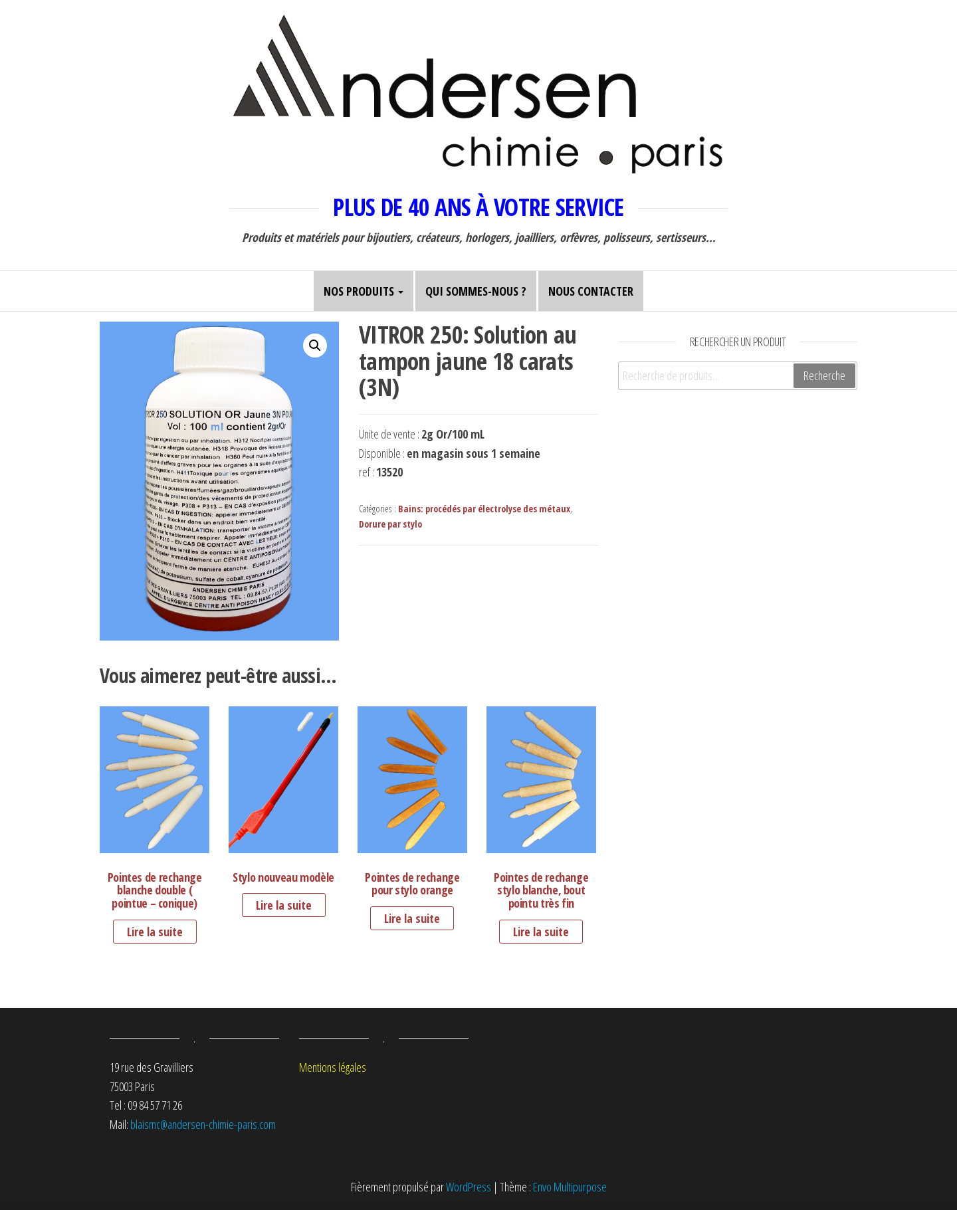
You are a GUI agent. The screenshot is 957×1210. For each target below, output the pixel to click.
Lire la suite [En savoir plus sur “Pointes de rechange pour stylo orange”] (412, 918)
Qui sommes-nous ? (475, 291)
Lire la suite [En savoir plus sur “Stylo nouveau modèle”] (284, 905)
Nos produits (363, 291)
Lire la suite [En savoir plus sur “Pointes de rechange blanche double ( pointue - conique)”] (155, 932)
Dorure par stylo (390, 524)
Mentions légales (332, 1067)
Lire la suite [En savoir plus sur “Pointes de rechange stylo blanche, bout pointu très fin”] (541, 932)
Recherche (824, 375)
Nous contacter (590, 291)
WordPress (468, 1187)
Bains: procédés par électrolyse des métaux (484, 508)
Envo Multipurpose (570, 1187)
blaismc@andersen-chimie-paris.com (203, 1124)
